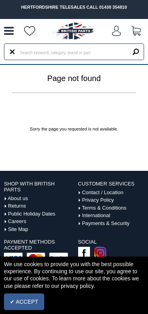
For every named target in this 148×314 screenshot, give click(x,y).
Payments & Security (106, 223)
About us (17, 198)
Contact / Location (103, 192)
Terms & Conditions (104, 208)
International (96, 215)
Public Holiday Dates (31, 214)
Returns (17, 206)
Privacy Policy (98, 200)
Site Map (18, 229)
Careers (17, 221)
